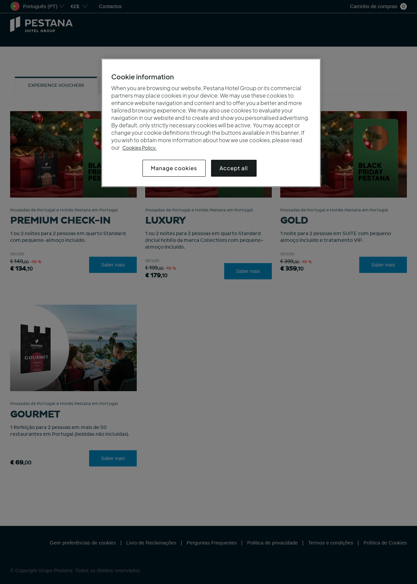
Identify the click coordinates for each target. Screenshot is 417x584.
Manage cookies (174, 168)
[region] (211, 122)
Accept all (233, 168)
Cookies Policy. (139, 148)
